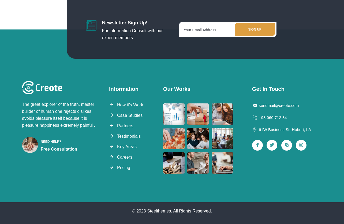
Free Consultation (59, 149)
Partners (125, 126)
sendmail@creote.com (275, 105)
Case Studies (130, 115)
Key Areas (127, 146)
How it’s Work (130, 105)
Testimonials (129, 136)
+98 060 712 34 (269, 117)
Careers (124, 157)
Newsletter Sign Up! (124, 22)
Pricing (123, 167)
